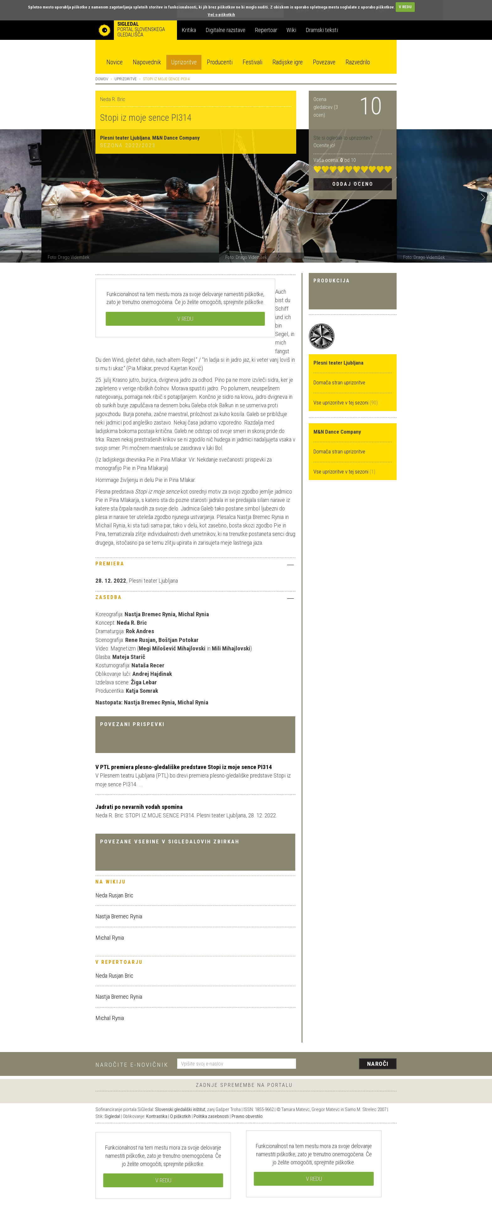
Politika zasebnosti (211, 1116)
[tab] (195, 565)
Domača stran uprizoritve (339, 382)
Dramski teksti (322, 30)
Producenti (220, 62)
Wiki (291, 30)
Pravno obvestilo (247, 1116)
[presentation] (350, 1064)
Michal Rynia (109, 937)
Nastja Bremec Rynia (118, 916)
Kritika (189, 30)
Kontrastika (156, 1116)
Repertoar (266, 30)
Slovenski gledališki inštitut (180, 1109)
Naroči (378, 1063)
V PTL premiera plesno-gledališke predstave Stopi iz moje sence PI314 (183, 767)
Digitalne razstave (225, 30)
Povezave (324, 62)
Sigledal (112, 1116)
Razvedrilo (357, 62)
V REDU (405, 6)
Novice (114, 62)
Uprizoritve (184, 62)
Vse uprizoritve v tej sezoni (341, 402)
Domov (101, 79)
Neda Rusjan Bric (114, 895)
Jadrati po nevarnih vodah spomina (139, 806)
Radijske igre (287, 62)
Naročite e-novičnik (131, 1064)
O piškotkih (180, 1116)
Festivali (252, 62)
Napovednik (147, 62)
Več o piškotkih (221, 14)
